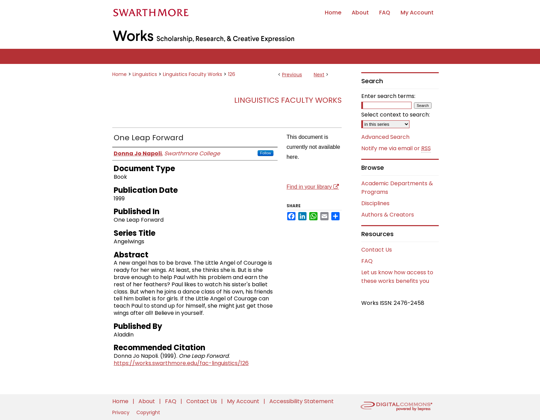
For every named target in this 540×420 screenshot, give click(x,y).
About (147, 401)
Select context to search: (395, 115)
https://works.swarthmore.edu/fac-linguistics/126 (181, 363)
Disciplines (375, 203)
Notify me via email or (396, 148)
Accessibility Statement (301, 401)
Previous (292, 74)
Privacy (121, 412)
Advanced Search (385, 137)
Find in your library (313, 187)
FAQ (367, 261)
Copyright (148, 412)
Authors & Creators (387, 215)
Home (119, 74)
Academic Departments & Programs (397, 187)
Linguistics (145, 74)
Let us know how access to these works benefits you (397, 276)
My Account (244, 401)
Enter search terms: (388, 96)
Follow (265, 153)
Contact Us (376, 250)
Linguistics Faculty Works (192, 74)
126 (231, 74)
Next (319, 74)
